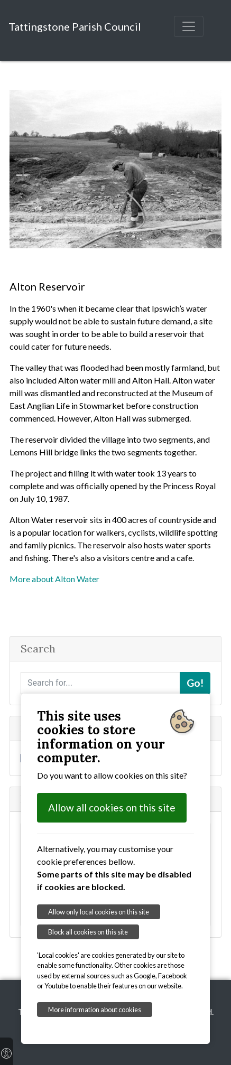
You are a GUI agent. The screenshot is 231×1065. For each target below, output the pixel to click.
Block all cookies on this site (88, 932)
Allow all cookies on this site (111, 807)
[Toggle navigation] (189, 26)
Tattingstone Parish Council (74, 26)
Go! (195, 683)
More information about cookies (94, 1009)
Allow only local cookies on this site (98, 912)
